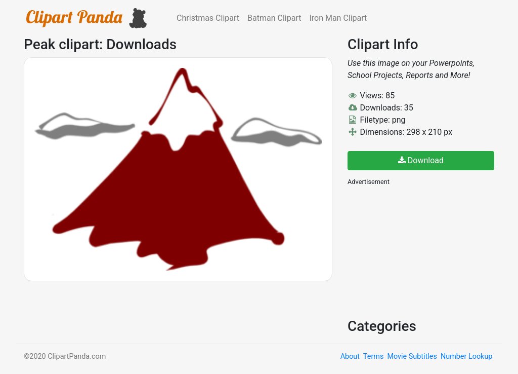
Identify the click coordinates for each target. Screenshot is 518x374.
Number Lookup (466, 356)
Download (421, 160)
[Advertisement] (423, 251)
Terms (373, 356)
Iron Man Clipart (338, 18)
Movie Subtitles (412, 356)
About (350, 356)
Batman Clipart (274, 18)
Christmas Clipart (208, 18)
